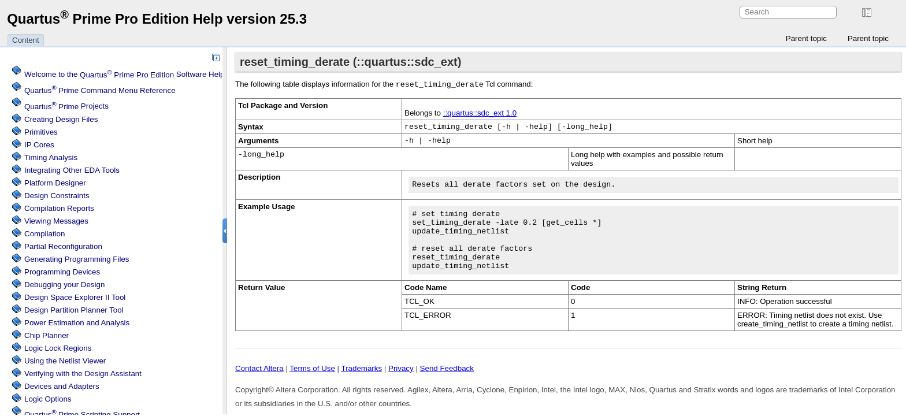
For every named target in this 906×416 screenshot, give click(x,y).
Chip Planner (46, 335)
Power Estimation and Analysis (76, 322)
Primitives (41, 132)
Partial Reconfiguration (63, 246)
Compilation (44, 233)
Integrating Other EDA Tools (72, 170)
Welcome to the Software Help (124, 74)
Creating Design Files (61, 119)
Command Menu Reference (100, 90)
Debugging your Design (64, 284)
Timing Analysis (50, 157)
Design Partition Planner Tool (74, 310)
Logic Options (48, 399)
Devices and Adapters (61, 386)
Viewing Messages (56, 221)
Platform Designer (55, 183)
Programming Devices (62, 272)
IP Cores (39, 144)
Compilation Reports (59, 208)
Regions (57, 348)
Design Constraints (57, 195)
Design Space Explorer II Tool (74, 297)
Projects (66, 106)
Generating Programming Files (76, 259)
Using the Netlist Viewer (65, 360)
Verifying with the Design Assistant (83, 373)
